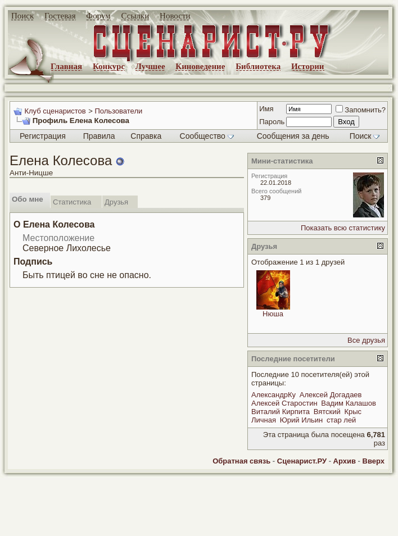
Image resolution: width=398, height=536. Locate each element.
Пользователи (118, 111)
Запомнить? (361, 110)
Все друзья (366, 340)
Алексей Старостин (284, 403)
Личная (263, 420)
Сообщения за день (293, 135)
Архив (344, 461)
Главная (66, 66)
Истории (307, 66)
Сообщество (207, 135)
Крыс (352, 411)
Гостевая (60, 15)
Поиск (22, 15)
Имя (266, 109)
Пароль (271, 121)
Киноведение (200, 66)
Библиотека (258, 66)
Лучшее (150, 66)
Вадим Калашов (348, 403)
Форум (98, 15)
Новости (175, 15)
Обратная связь (241, 461)
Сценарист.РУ (302, 461)
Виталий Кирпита (280, 411)
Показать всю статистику (343, 228)
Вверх (374, 461)
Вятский (327, 411)
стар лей (341, 420)
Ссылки (135, 15)
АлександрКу (273, 394)
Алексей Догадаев (331, 394)
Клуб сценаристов (54, 111)
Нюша (273, 314)
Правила (99, 135)
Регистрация (43, 135)
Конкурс (109, 66)
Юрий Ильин (301, 420)
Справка (145, 135)
